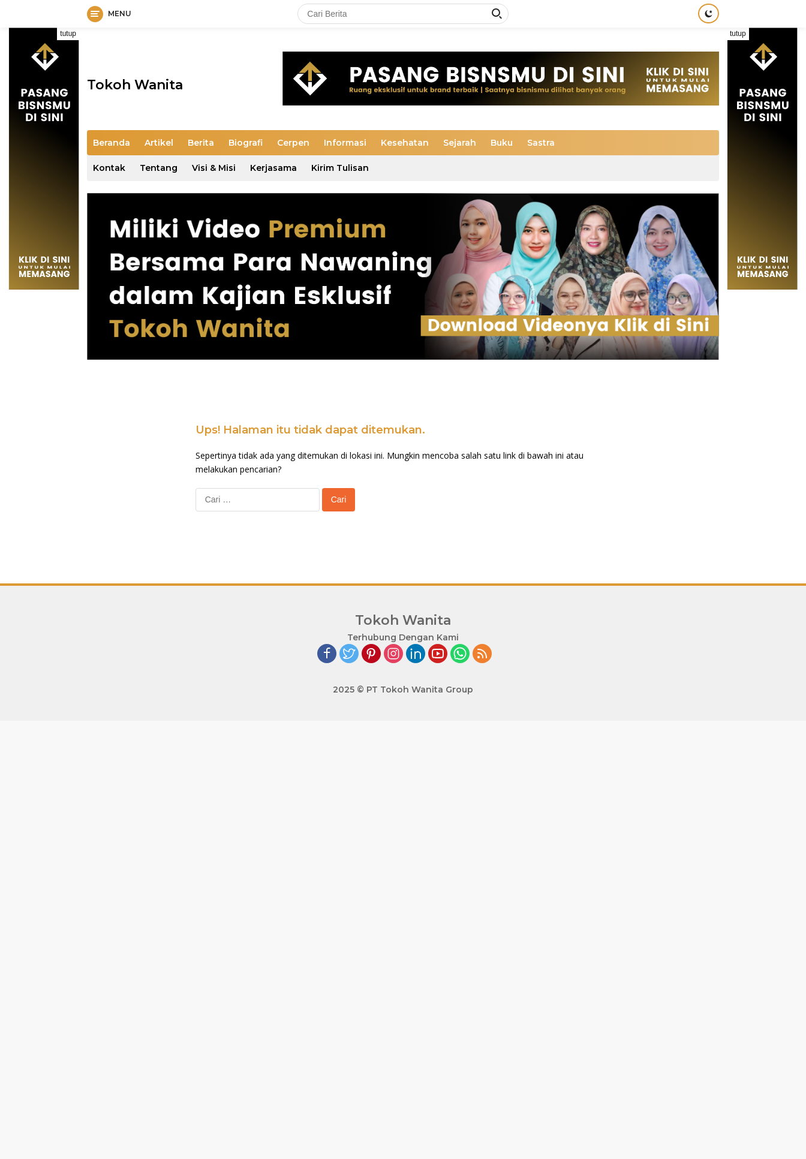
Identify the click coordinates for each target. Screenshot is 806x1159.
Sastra (541, 142)
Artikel (159, 142)
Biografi (245, 142)
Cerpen (293, 142)
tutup (68, 33)
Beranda (111, 142)
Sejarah (459, 142)
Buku (502, 142)
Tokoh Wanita (135, 85)
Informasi (345, 142)
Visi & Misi (214, 167)
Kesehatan (405, 142)
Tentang (159, 167)
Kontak (109, 167)
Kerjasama (273, 167)
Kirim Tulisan (340, 167)
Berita (201, 142)
